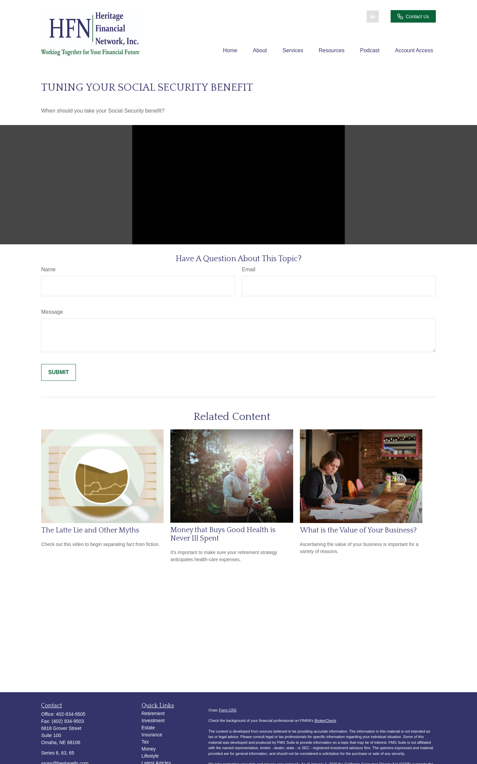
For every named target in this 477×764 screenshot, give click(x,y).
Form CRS (227, 710)
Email (248, 269)
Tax (145, 741)
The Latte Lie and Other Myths (90, 530)
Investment (153, 720)
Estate (148, 727)
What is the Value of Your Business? (358, 530)
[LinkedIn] (373, 16)
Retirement (153, 713)
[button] (230, 50)
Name (48, 269)
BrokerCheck (325, 721)
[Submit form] (58, 372)
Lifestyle (150, 756)
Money (149, 749)
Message (52, 312)
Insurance (152, 734)
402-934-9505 (70, 714)
